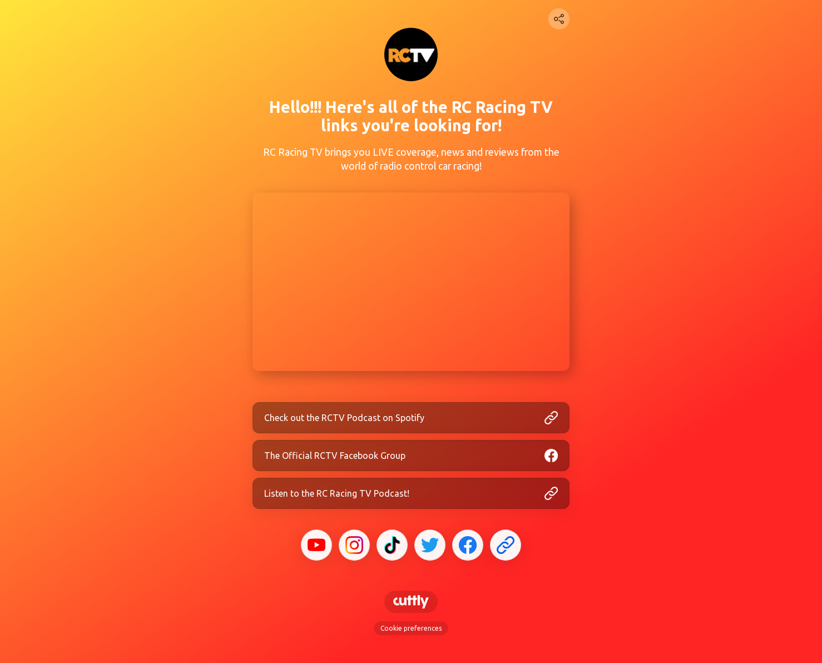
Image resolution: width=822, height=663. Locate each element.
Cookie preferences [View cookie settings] (411, 628)
